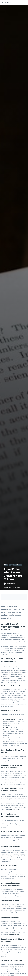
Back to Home (6, 2)
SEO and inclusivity (15, 809)
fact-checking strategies (12, 934)
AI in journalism (5, 785)
